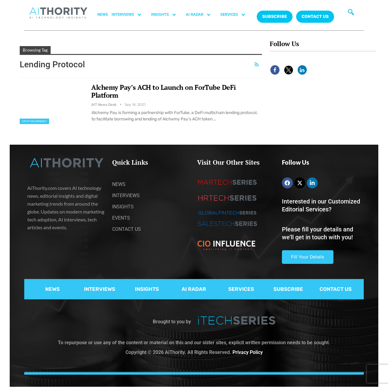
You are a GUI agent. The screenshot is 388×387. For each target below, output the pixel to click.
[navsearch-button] (351, 14)
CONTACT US (315, 16)
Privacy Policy (247, 352)
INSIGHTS (166, 15)
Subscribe (274, 16)
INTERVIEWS (129, 15)
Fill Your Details (307, 257)
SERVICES (235, 15)
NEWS (102, 14)
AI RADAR (201, 15)
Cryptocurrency (34, 121)
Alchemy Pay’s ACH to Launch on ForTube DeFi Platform (163, 91)
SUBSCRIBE (288, 289)
